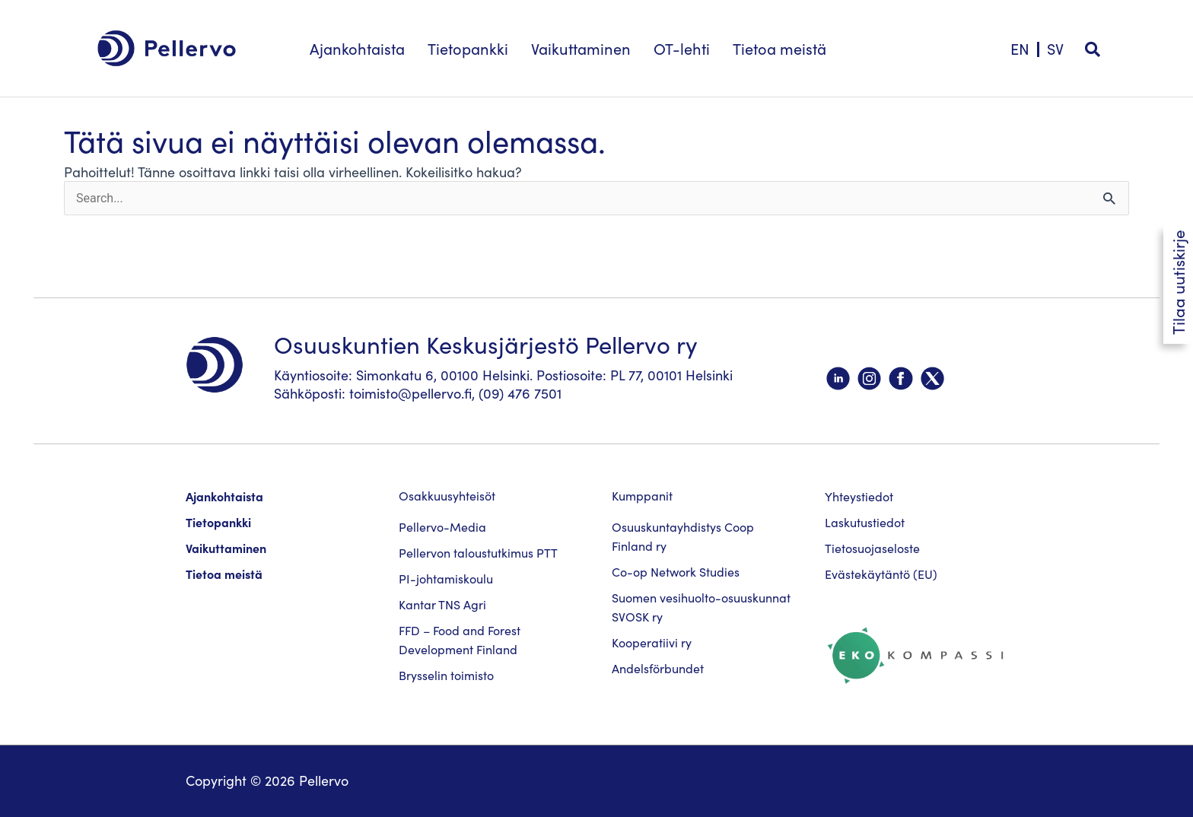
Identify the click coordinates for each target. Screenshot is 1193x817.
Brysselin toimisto (446, 675)
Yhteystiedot (859, 496)
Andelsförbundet (658, 668)
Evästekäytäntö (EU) (881, 574)
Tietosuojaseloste (872, 548)
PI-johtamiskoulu (446, 579)
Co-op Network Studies (676, 572)
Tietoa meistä (224, 574)
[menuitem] (1055, 40)
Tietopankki (218, 522)
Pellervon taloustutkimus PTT (478, 553)
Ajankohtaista (224, 496)
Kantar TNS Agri (442, 604)
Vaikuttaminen (226, 548)
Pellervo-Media (442, 527)
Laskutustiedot (865, 522)
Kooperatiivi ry (652, 642)
